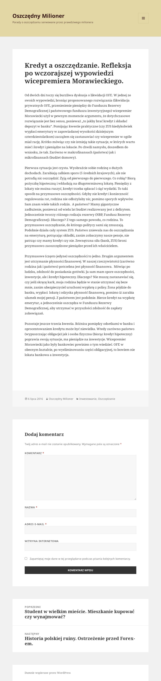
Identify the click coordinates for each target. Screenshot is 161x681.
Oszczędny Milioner (38, 15)
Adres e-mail (36, 524)
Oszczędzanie (106, 399)
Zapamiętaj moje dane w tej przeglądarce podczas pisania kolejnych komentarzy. (80, 558)
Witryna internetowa (42, 541)
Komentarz (34, 453)
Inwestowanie (88, 399)
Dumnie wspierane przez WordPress (48, 673)
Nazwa (31, 507)
